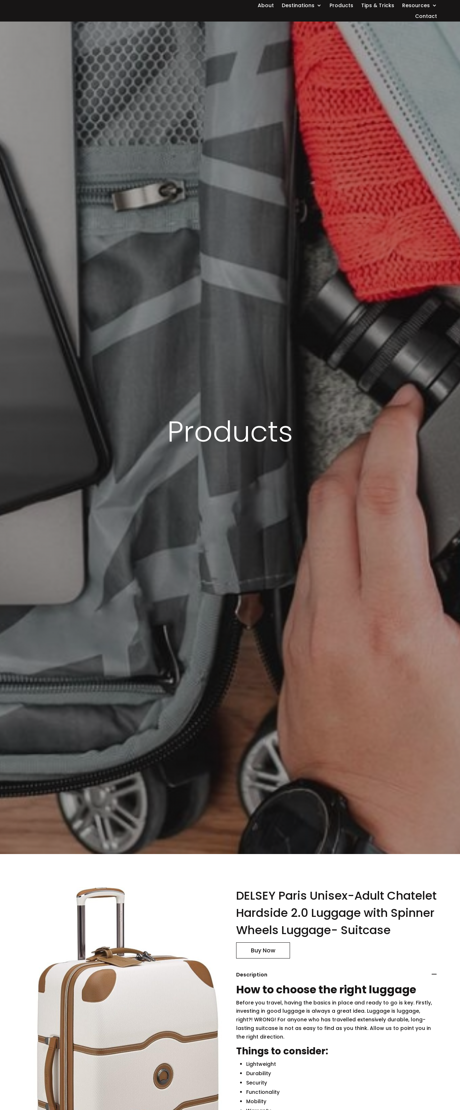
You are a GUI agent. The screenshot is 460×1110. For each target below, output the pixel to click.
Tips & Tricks (377, 6)
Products (341, 6)
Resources (416, 6)
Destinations (298, 6)
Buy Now (263, 950)
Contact (426, 17)
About (266, 6)
